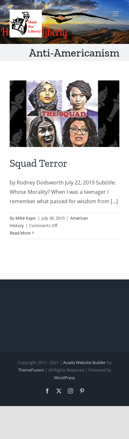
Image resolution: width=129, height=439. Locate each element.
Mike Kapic (25, 218)
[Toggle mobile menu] (116, 13)
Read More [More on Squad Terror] (20, 233)
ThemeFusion (31, 370)
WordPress (64, 378)
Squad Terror (38, 163)
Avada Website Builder (84, 362)
